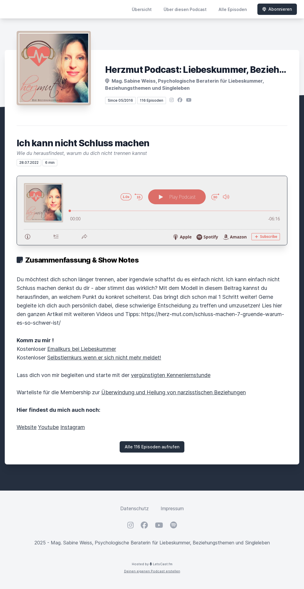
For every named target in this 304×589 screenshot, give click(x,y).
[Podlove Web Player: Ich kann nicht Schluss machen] (152, 210)
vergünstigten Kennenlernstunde (170, 375)
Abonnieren (277, 9)
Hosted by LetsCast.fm (152, 564)
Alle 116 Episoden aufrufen (152, 446)
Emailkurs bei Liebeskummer (81, 349)
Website (27, 427)
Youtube (48, 427)
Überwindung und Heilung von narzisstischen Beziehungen (173, 392)
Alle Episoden (232, 9)
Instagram (72, 427)
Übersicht (142, 9)
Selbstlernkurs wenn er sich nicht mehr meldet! (104, 357)
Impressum (172, 508)
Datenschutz (134, 508)
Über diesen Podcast (185, 9)
